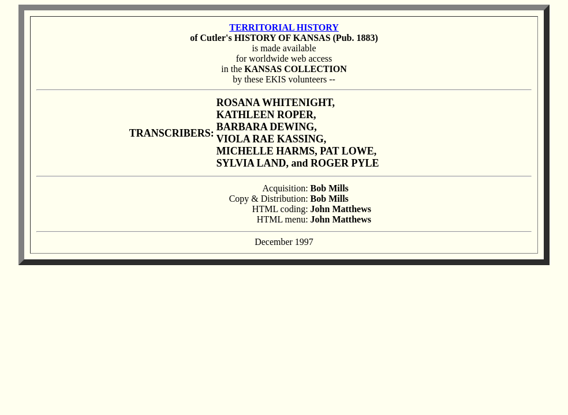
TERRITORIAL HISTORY (284, 27)
